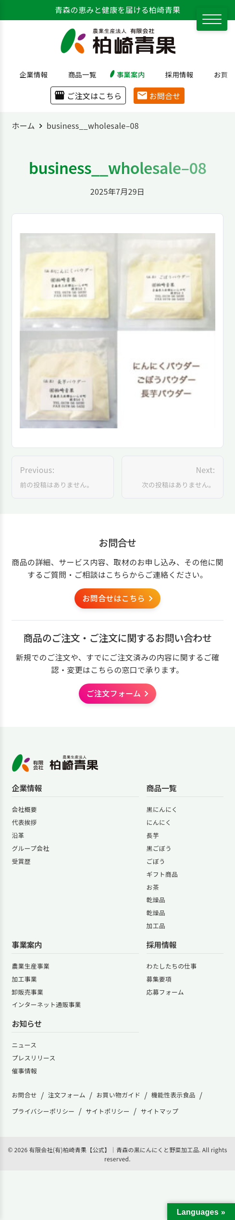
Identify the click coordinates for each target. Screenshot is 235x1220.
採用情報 (176, 74)
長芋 (153, 835)
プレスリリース (33, 1057)
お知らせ (26, 1023)
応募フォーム (165, 991)
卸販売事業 (27, 991)
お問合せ (158, 95)
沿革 (18, 835)
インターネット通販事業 (46, 1004)
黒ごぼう (159, 848)
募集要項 (159, 978)
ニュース (24, 1044)
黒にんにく (162, 809)
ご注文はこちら (88, 95)
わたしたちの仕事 (172, 966)
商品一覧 (79, 74)
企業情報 (30, 74)
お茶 (153, 887)
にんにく (159, 822)
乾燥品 (156, 899)
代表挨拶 (24, 822)
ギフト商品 (162, 874)
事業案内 (127, 74)
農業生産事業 (30, 966)
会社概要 (24, 809)
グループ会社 (30, 848)
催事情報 (24, 1070)
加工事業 (24, 978)
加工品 (156, 925)
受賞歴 (21, 861)
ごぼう (156, 861)
